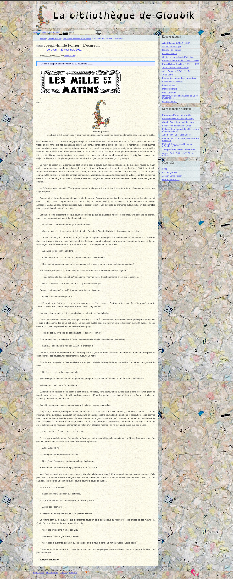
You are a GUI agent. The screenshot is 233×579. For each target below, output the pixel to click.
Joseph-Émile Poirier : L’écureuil (178, 149)
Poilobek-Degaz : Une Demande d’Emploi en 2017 (177, 145)
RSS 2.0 (73, 572)
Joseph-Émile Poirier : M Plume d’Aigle (178, 154)
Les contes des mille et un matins (77, 39)
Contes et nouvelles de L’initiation (178, 57)
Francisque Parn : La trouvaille (176, 115)
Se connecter (52, 572)
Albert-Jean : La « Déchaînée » (176, 135)
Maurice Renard (169, 89)
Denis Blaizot (69, 56)
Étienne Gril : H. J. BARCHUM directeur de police (180, 139)
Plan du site (38, 572)
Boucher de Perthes (171, 50)
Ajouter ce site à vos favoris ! (46, 32)
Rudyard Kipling (169, 101)
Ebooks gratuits (54, 39)
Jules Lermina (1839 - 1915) (175, 67)
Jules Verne (167, 75)
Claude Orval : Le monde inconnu (178, 122)
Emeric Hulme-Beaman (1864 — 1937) (180, 60)
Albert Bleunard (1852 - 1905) (176, 43)
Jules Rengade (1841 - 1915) (175, 71)
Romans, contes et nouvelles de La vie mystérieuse (180, 97)
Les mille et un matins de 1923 (176, 126)
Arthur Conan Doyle (171, 46)
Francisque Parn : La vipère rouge (178, 118)
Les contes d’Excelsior (172, 81)
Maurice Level (168, 85)
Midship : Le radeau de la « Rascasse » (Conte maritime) (180, 130)
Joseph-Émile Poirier (172, 176)
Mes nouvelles (169, 92)
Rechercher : (68, 32)
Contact (63, 572)
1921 (164, 169)
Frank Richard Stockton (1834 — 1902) (180, 64)
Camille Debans (169, 53)
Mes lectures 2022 (170, 179)
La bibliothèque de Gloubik (151, 12)
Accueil (43, 39)
